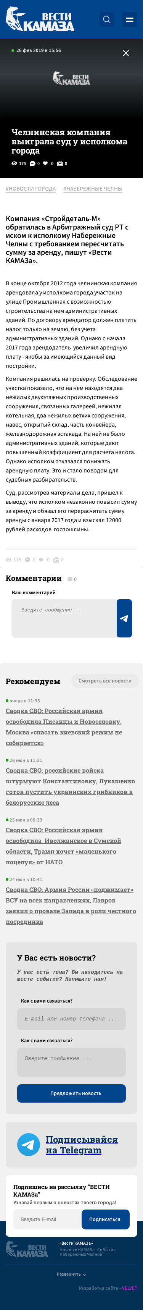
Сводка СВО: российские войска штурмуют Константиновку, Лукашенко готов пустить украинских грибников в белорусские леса (70, 786)
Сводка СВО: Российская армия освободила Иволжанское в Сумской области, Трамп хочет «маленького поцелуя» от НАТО (63, 846)
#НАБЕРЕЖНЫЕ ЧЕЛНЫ (92, 189)
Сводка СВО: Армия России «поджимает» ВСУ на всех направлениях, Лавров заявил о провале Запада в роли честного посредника (71, 905)
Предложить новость (75, 1093)
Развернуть (71, 1274)
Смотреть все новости (105, 681)
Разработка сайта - (108, 1288)
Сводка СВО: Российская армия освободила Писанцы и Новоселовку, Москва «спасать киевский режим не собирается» (64, 727)
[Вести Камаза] (40, 19)
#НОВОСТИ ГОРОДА (31, 189)
